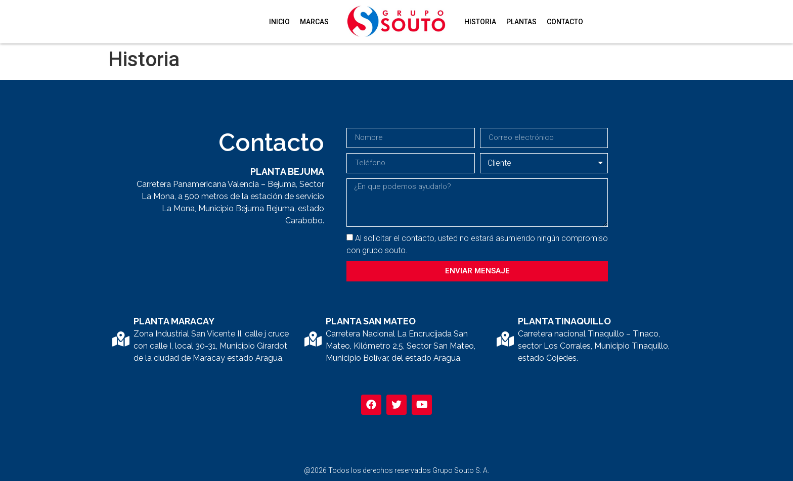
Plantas (521, 22)
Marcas (314, 22)
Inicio (279, 22)
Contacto (565, 22)
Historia (480, 22)
